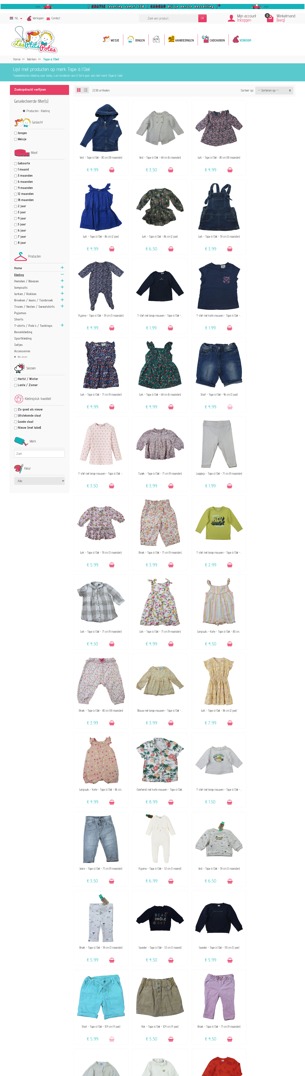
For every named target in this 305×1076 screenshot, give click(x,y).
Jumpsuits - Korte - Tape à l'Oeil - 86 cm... (99, 613)
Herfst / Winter (28, 379)
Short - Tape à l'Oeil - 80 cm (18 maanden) (269, 919)
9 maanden (25, 188)
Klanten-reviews (118, 1018)
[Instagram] (98, 1055)
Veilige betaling (183, 1010)
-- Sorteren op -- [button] (268, 90)
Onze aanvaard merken (122, 1012)
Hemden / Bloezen (26, 281)
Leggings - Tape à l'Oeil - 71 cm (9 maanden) (213, 384)
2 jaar (22, 206)
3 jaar (22, 212)
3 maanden (25, 175)
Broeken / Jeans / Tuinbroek (33, 300)
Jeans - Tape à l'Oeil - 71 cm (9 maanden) (269, 613)
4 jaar (22, 218)
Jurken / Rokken (25, 294)
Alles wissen (22, 356)
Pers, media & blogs (253, 1010)
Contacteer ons (183, 992)
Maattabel (180, 1016)
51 (275, 946)
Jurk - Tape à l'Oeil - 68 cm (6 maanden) (212, 307)
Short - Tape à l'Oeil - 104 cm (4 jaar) (156, 766)
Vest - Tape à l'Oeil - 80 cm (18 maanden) (99, 155)
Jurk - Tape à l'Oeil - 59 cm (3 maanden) (156, 231)
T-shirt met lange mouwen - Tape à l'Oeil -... (269, 231)
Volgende (287, 946)
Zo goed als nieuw (30, 409)
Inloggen (244, 20)
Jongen (22, 133)
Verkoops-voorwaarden (255, 992)
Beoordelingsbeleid (252, 1004)
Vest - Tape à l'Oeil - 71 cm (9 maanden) (99, 843)
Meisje (22, 139)
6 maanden (25, 182)
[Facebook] (88, 1055)
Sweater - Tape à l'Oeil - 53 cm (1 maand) (269, 690)
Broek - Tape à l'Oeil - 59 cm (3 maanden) (212, 690)
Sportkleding (23, 338)
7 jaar (22, 236)
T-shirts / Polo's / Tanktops (33, 326)
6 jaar (22, 230)
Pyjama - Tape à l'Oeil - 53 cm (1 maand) (99, 690)
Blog (243, 1016)
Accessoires (22, 351)
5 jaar (22, 224)
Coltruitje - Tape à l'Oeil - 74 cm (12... (156, 843)
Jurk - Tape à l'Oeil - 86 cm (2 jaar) (269, 155)
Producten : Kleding (38, 111)
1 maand (23, 169)
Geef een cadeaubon (120, 1024)
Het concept (115, 996)
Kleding (19, 275)
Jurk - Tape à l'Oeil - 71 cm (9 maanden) (156, 307)
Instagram (247, 1033)
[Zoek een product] (168, 18)
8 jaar (22, 243)
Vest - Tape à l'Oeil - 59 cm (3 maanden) (156, 690)
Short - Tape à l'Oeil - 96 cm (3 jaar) (269, 307)
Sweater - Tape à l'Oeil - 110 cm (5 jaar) (99, 766)
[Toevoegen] (110, 167)
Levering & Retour (185, 1004)
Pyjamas (20, 313)
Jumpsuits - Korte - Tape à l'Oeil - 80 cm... (99, 537)
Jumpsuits (21, 288)
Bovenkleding (23, 332)
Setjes (18, 345)
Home (18, 268)
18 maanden (26, 200)
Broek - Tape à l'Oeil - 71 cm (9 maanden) (99, 460)
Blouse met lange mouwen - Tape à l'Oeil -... (212, 537)
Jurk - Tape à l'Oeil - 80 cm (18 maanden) (212, 155)
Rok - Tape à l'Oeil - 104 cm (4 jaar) (212, 766)
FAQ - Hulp (181, 998)
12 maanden (26, 194)
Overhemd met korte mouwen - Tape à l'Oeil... (156, 613)
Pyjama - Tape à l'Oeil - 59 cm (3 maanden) (212, 231)
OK (202, 18)
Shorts (18, 319)
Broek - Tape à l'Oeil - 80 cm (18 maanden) (156, 537)
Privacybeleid (249, 998)
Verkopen (38, 18)
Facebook (246, 1027)
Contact (53, 18)
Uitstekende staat (29, 415)
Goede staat (25, 422)
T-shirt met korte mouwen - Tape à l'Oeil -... (99, 307)
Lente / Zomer (28, 385)
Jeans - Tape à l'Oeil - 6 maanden (212, 919)
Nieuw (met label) (29, 428)
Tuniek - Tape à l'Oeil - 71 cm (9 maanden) (156, 384)
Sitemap (246, 1021)
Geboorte (24, 163)
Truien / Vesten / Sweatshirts (34, 307)
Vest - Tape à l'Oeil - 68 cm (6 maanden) (156, 155)
